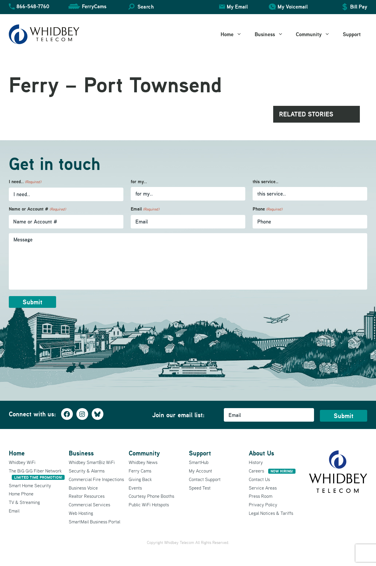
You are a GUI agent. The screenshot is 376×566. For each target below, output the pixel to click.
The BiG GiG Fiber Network (37, 474)
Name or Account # (37, 209)
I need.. (25, 181)
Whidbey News (143, 462)
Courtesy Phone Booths (151, 496)
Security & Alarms (87, 471)
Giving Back (140, 479)
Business (272, 34)
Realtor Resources (87, 496)
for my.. (139, 181)
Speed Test (200, 487)
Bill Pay (358, 6)
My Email (237, 6)
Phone (267, 209)
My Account (200, 471)
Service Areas (263, 487)
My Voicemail (293, 6)
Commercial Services (89, 504)
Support (352, 34)
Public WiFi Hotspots (149, 504)
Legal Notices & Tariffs (271, 513)
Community (316, 34)
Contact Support (205, 479)
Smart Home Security (30, 485)
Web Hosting (81, 513)
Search (145, 6)
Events (135, 487)
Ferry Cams (140, 471)
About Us (261, 453)
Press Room (260, 496)
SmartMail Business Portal (94, 522)
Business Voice (83, 487)
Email (145, 209)
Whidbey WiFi (22, 462)
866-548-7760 (32, 6)
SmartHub (199, 462)
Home (234, 34)
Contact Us (259, 479)
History (256, 462)
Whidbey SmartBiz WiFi (92, 462)
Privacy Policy (263, 504)
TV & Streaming (24, 502)
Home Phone (21, 494)
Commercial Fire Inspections (96, 479)
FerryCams (94, 6)
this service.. (265, 181)
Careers (272, 471)
